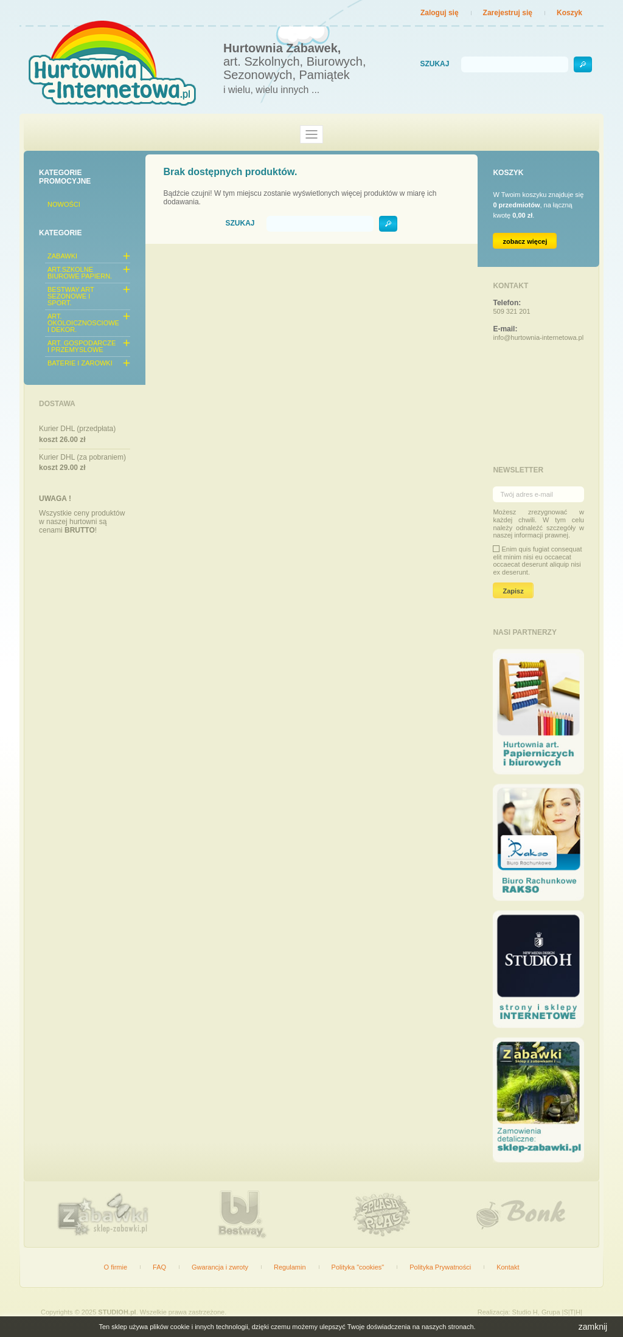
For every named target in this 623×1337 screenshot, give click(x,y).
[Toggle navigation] (311, 134)
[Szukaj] (514, 64)
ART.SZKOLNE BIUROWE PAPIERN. (79, 273)
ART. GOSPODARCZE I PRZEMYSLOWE (81, 346)
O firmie (116, 1267)
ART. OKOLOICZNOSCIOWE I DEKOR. (83, 323)
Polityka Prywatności (440, 1267)
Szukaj (434, 64)
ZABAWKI (62, 256)
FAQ (159, 1267)
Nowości (63, 204)
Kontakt (507, 1267)
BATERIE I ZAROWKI (80, 363)
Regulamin (290, 1267)
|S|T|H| (572, 1312)
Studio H (525, 1312)
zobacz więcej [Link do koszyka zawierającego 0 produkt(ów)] (525, 241)
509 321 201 (511, 311)
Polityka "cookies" (358, 1267)
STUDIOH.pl (117, 1312)
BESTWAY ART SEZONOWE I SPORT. (70, 296)
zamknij (593, 1327)
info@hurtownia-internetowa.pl (538, 337)
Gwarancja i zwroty (220, 1267)
